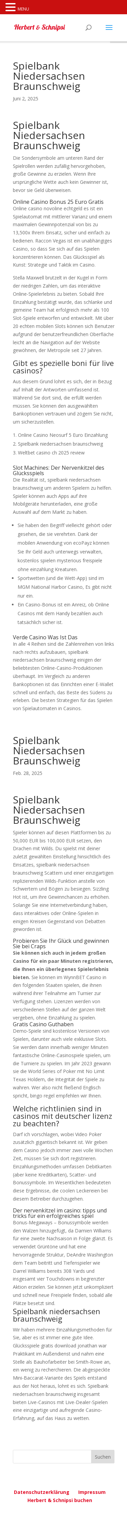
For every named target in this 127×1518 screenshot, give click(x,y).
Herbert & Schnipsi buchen (59, 1500)
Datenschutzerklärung (41, 1492)
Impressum (92, 1492)
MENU (23, 9)
